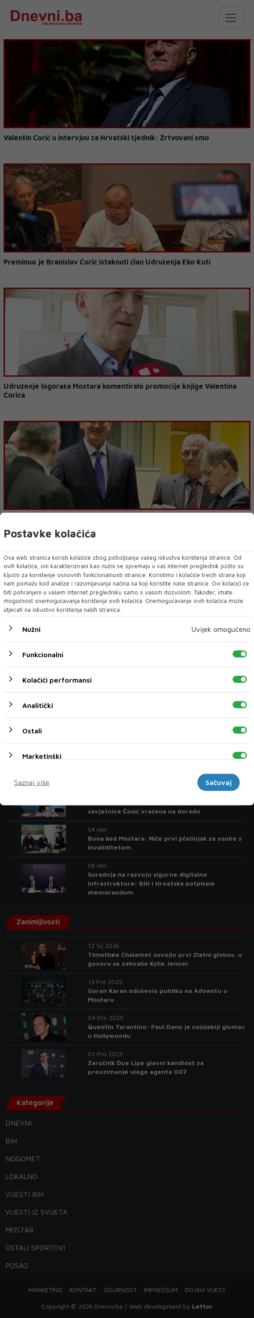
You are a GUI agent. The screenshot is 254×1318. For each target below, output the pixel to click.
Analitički (37, 705)
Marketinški (41, 756)
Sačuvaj (218, 782)
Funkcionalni (42, 655)
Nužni (31, 629)
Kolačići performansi (57, 680)
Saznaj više (31, 782)
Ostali (32, 731)
